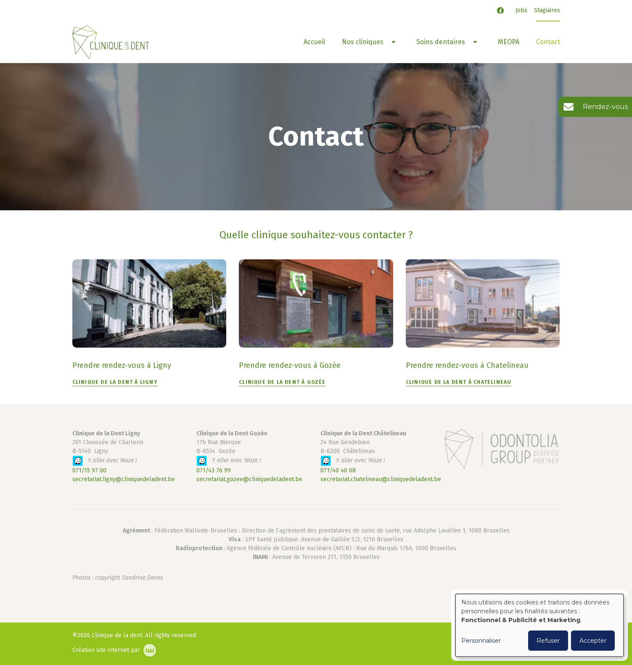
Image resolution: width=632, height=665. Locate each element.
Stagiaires (547, 10)
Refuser (548, 640)
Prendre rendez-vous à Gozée (290, 365)
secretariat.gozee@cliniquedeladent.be (249, 479)
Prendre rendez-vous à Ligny (121, 365)
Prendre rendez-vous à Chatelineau (467, 365)
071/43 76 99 (213, 470)
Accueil (314, 42)
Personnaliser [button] (481, 640)
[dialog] (539, 625)
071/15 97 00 (89, 470)
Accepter (592, 640)
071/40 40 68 (338, 470)
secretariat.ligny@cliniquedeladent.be (123, 479)
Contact (548, 42)
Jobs (521, 10)
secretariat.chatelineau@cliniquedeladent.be (380, 479)
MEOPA (508, 42)
